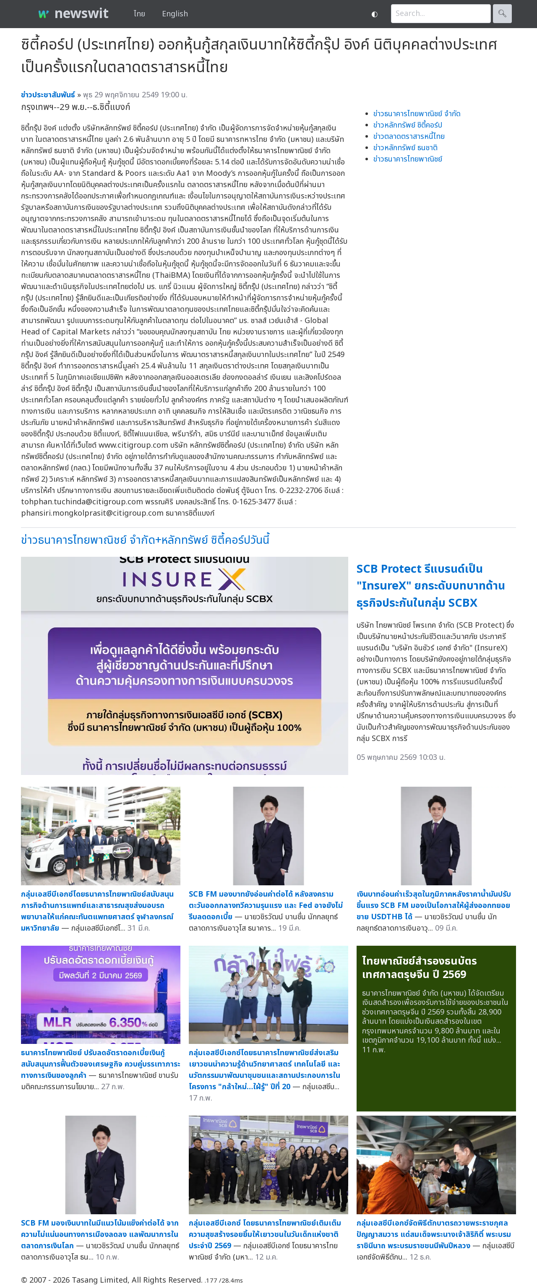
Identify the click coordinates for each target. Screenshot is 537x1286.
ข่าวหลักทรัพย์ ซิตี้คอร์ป (407, 125)
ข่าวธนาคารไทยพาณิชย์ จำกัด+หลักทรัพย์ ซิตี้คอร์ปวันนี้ (145, 540)
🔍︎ (502, 13)
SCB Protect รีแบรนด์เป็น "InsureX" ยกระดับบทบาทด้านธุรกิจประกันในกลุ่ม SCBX (431, 586)
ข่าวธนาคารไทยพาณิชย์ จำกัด (417, 114)
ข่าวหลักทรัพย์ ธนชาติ (405, 148)
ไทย (139, 14)
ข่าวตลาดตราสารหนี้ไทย (409, 136)
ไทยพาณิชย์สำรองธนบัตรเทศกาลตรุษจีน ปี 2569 (419, 968)
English (175, 14)
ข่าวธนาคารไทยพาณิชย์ (407, 159)
